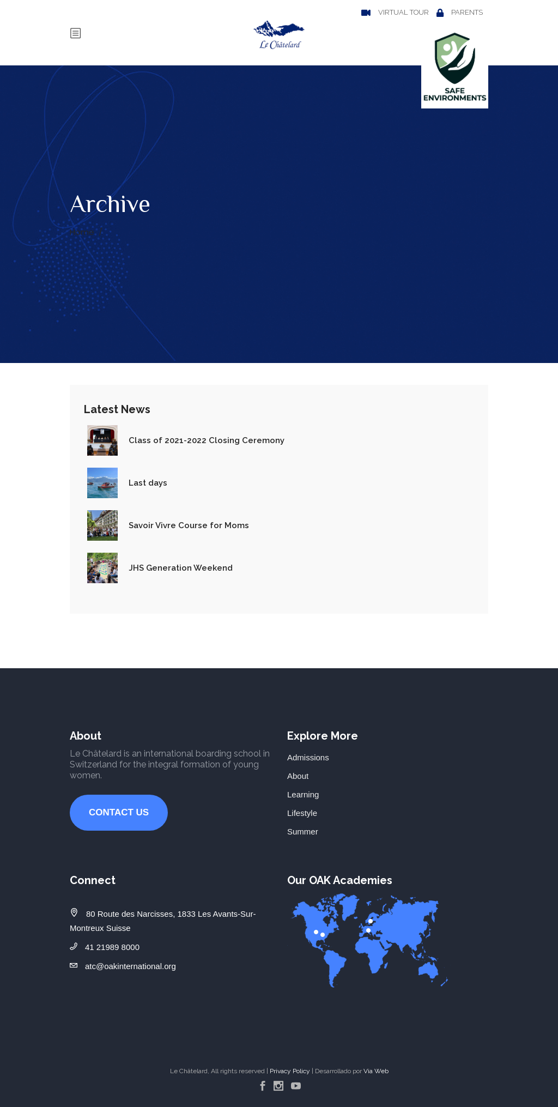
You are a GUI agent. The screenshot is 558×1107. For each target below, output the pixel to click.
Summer (302, 831)
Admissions (308, 757)
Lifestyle (302, 813)
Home (82, 232)
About (297, 776)
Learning (303, 794)
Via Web (376, 1071)
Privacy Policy (290, 1071)
